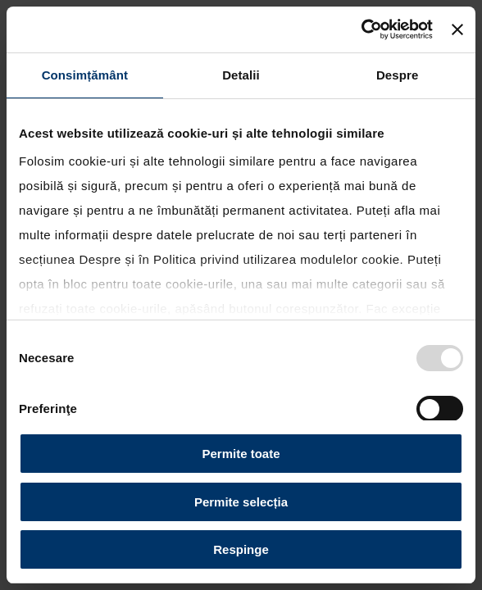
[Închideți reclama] (457, 29)
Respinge (241, 549)
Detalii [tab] (241, 75)
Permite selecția (241, 502)
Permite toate (241, 454)
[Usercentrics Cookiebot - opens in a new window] (361, 29)
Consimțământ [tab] (85, 75)
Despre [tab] (397, 75)
